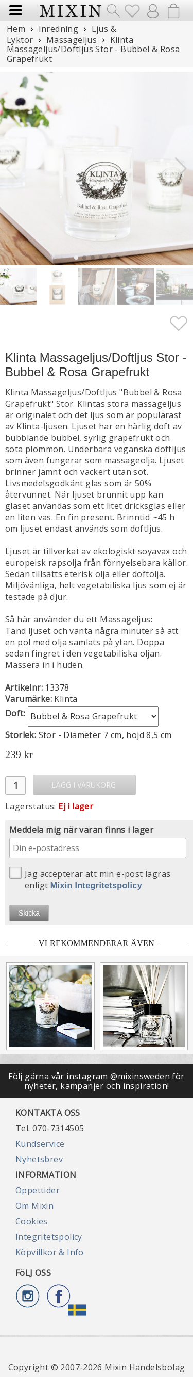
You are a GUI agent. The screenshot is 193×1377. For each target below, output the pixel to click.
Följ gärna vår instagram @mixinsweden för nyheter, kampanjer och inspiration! (96, 1080)
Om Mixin (34, 1205)
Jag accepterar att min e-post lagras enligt (89, 879)
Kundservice (39, 1143)
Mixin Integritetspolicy (96, 885)
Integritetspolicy (48, 1236)
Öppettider (37, 1190)
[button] (181, 168)
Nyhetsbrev (39, 1159)
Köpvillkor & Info (49, 1252)
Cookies (31, 1221)
